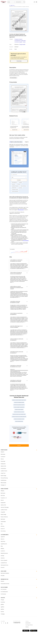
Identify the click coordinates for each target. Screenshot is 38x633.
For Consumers (3, 589)
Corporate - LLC (4, 497)
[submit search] (24, 2)
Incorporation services (5, 583)
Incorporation (3, 468)
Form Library (3, 531)
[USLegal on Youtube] (7, 623)
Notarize (2, 581)
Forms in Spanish (4, 560)
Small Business (3, 480)
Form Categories (19, 488)
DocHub (2, 611)
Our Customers (19, 587)
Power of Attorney (4, 516)
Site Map (2, 555)
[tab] (16, 142)
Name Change (3, 475)
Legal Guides (19, 571)
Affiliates (2, 548)
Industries (3, 558)
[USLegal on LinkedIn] (5, 623)
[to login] (34, 2)
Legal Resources (4, 543)
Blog (2, 546)
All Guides (2, 575)
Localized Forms (4, 562)
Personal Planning (4, 477)
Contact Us (3, 550)
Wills (2, 523)
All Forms (2, 526)
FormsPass (3, 602)
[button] (36, 2)
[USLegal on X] (1, 623)
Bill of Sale (3, 495)
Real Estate (3, 519)
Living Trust (13, 184)
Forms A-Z (3, 528)
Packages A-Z (3, 485)
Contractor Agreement (15, 191)
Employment (3, 463)
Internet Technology (4, 507)
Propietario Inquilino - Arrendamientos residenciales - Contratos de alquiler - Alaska (20, 41)
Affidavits (2, 490)
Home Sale (18, 184)
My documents (21, 209)
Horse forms (20, 187)
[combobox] (11, 2)
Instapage (3, 613)
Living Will (20, 182)
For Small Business (4, 591)
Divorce (2, 459)
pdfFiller (2, 604)
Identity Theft (3, 466)
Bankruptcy (3, 454)
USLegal (2, 599)
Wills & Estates (3, 482)
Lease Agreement (14, 182)
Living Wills (3, 512)
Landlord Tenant (4, 470)
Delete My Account (4, 553)
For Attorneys (3, 594)
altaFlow (2, 609)
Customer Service (19, 534)
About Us (2, 539)
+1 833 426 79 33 (16, 622)
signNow (2, 606)
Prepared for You (19, 579)
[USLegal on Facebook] (3, 623)
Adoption (2, 451)
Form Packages (19, 449)
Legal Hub (3, 536)
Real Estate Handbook (5, 573)
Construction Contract (15, 189)
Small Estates (3, 521)
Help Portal (3, 541)
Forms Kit (2, 567)
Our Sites (19, 597)
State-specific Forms (4, 565)
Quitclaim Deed (14, 187)
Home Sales (3, 461)
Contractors (3, 456)
